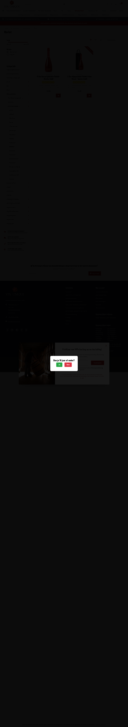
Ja (59, 365)
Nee (68, 365)
